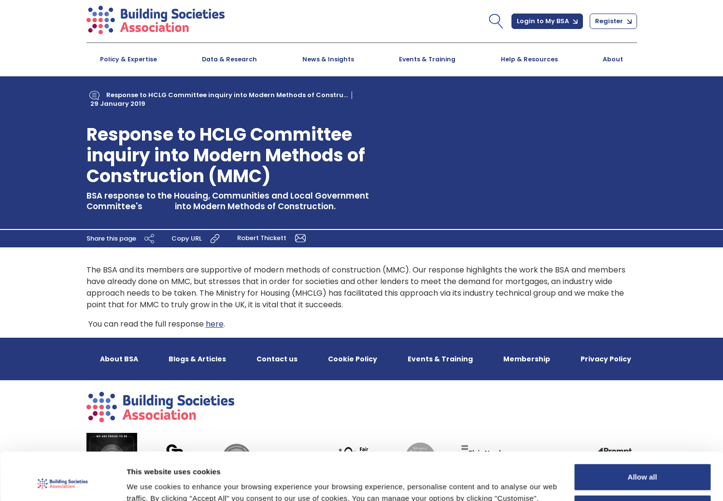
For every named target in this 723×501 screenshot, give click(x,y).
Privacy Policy (606, 359)
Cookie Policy (352, 359)
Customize (643, 465)
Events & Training (427, 59)
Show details (149, 482)
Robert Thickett (273, 238)
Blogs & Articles (197, 359)
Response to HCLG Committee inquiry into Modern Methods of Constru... (227, 95)
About (613, 59)
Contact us (277, 359)
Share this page (121, 238)
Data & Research (229, 59)
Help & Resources (529, 59)
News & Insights (328, 59)
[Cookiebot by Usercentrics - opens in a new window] (62, 482)
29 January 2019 (117, 103)
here (215, 323)
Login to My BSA (547, 21)
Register (613, 21)
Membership (526, 359)
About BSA (119, 359)
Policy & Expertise (128, 59)
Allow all (642, 434)
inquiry (158, 206)
